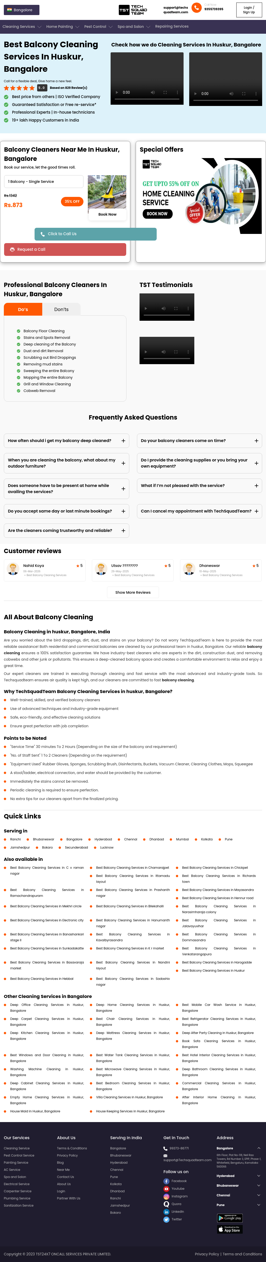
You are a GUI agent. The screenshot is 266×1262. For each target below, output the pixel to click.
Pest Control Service (19, 1155)
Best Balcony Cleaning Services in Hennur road (218, 898)
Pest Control (99, 27)
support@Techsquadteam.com (187, 1160)
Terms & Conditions (72, 1148)
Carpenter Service (17, 1191)
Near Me (63, 1170)
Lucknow (107, 847)
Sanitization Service (19, 1205)
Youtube (173, 1188)
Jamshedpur (20, 847)
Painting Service (16, 1162)
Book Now (107, 214)
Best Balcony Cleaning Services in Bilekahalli (130, 906)
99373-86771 (179, 1148)
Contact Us (65, 1177)
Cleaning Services (22, 27)
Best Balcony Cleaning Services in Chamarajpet (132, 867)
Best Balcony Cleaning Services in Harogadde (217, 962)
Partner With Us (68, 1198)
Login (61, 1191)
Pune (229, 839)
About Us (64, 1184)
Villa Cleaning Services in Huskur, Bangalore (129, 1097)
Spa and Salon (134, 27)
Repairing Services (171, 26)
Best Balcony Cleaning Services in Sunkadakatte (47, 948)
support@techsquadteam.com (175, 9)
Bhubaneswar (43, 839)
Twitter (172, 1219)
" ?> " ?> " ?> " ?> (43, 181)
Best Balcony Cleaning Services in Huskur (213, 970)
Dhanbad (157, 839)
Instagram (175, 1196)
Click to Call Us (62, 233)
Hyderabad (103, 839)
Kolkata (207, 839)
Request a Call (31, 249)
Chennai (130, 839)
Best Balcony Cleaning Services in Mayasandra (218, 890)
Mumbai (182, 839)
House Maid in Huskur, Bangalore (35, 1111)
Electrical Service (17, 1184)
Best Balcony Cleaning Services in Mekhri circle (45, 906)
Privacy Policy (67, 1155)
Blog (60, 1162)
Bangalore (74, 839)
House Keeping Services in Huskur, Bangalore (130, 1111)
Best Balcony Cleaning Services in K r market (130, 948)
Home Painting (63, 27)
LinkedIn (173, 1211)
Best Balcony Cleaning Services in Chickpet (215, 867)
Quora (172, 1204)
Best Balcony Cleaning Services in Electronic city (47, 920)
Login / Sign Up (249, 9)
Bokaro (47, 847)
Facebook (175, 1181)
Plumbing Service (17, 1198)
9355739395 (213, 9)
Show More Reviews (133, 592)
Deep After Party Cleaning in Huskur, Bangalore (218, 1033)
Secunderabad (76, 847)
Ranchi (15, 839)
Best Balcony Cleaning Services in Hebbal (41, 979)
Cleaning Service (17, 1148)
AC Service (12, 1170)
